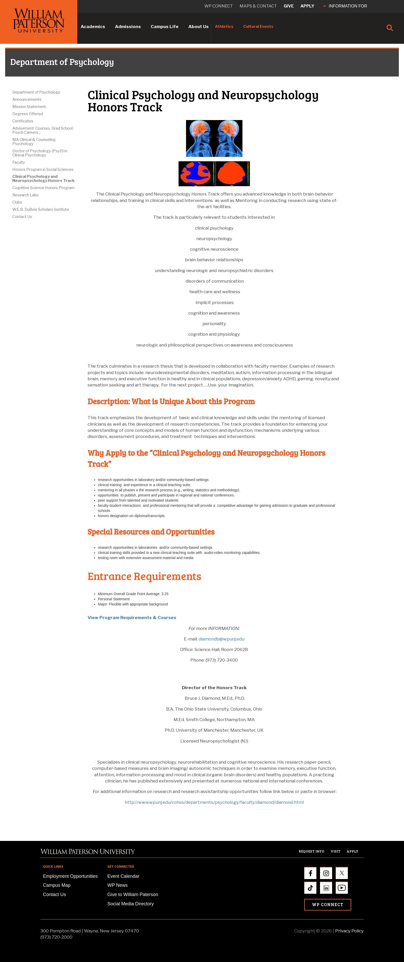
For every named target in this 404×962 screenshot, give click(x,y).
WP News (117, 885)
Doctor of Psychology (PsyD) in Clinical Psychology (39, 153)
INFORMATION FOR (345, 6)
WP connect (218, 6)
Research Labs (25, 195)
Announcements (26, 99)
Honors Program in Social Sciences (42, 169)
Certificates (22, 121)
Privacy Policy (349, 930)
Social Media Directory (130, 903)
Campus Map (57, 885)
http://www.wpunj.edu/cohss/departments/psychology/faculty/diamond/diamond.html (214, 802)
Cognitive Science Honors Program (43, 188)
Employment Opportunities (70, 876)
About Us (198, 26)
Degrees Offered (27, 114)
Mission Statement (29, 107)
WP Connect (327, 904)
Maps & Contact (258, 6)
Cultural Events (258, 26)
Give (289, 6)
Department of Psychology (36, 92)
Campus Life (165, 26)
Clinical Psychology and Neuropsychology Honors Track (43, 178)
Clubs (17, 202)
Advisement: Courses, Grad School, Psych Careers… (42, 130)
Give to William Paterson (132, 894)
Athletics (224, 26)
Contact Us (22, 217)
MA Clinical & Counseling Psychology (34, 142)
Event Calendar (123, 876)
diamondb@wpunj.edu (221, 639)
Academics (93, 26)
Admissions (128, 26)
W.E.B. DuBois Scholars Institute (40, 209)
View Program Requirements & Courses (132, 617)
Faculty (18, 162)
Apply (307, 6)
